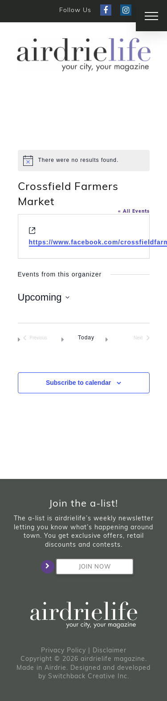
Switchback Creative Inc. (88, 676)
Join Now (83, 566)
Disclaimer (109, 650)
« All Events (134, 211)
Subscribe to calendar (78, 382)
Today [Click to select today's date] (86, 337)
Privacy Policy (63, 650)
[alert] (84, 160)
